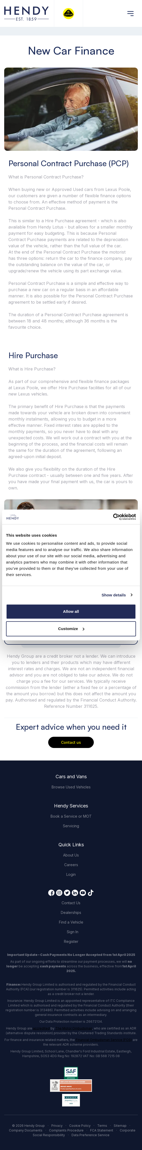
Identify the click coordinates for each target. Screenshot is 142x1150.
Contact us (71, 742)
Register (71, 941)
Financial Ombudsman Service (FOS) (104, 1040)
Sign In (72, 932)
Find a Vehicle (71, 922)
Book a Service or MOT (71, 816)
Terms (102, 1126)
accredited (41, 1028)
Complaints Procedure (66, 1130)
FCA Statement (101, 1130)
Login (71, 874)
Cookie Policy (80, 1126)
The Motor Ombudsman (73, 1028)
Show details (114, 595)
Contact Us (71, 903)
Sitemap (120, 1126)
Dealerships (71, 912)
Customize (71, 628)
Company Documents (25, 1130)
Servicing (71, 826)
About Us (71, 855)
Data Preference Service (91, 1135)
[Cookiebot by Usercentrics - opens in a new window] (113, 516)
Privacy (57, 1126)
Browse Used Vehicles (71, 787)
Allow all (71, 611)
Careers (71, 864)
